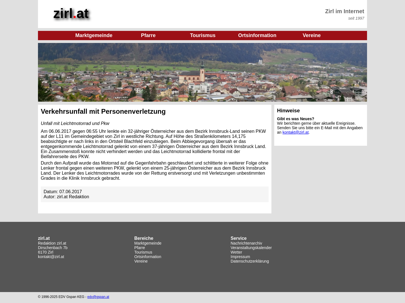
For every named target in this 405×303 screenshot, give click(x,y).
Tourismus (143, 252)
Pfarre (139, 247)
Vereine (141, 261)
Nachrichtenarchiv (246, 243)
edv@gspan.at (98, 297)
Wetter (236, 252)
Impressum (240, 256)
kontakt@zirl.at (295, 132)
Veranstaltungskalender (251, 247)
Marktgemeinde (148, 243)
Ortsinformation (147, 256)
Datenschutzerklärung (250, 261)
